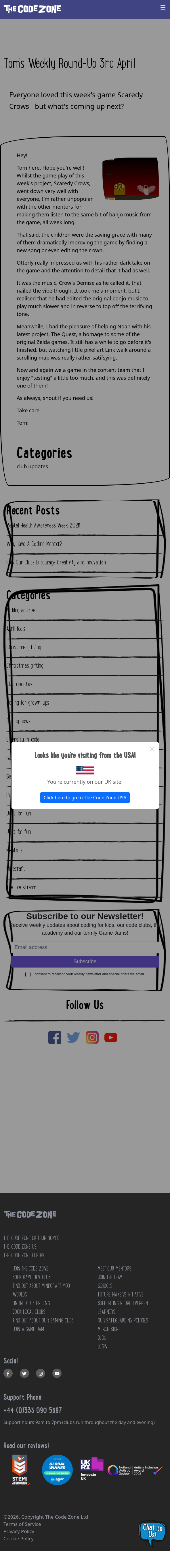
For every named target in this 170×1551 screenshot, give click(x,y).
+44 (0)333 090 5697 (32, 1410)
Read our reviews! (26, 1445)
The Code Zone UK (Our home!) (31, 1238)
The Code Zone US (19, 1246)
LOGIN (102, 1346)
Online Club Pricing (31, 1303)
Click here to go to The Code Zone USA (85, 797)
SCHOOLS (105, 1286)
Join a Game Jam (28, 1329)
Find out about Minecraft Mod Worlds (41, 1290)
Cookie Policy (18, 1538)
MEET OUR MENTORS (114, 1268)
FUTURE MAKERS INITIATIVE (121, 1294)
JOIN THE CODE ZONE (30, 1268)
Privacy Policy (18, 1531)
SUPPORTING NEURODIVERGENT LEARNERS (124, 1307)
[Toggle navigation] (163, 7)
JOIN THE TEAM (110, 1277)
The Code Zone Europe (24, 1255)
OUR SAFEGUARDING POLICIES (123, 1320)
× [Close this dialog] (151, 748)
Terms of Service (22, 1524)
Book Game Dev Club (32, 1277)
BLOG (102, 1338)
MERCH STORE (109, 1329)
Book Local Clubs (29, 1312)
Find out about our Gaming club (43, 1320)
